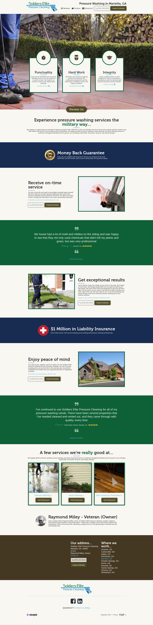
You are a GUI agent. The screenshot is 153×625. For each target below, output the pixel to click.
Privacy (115, 615)
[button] (65, 8)
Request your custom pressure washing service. (94, 298)
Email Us (74, 555)
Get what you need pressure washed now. (42, 374)
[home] (42, 7)
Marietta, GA (106, 559)
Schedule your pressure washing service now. (43, 200)
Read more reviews (76, 259)
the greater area (67, 133)
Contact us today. (82, 608)
